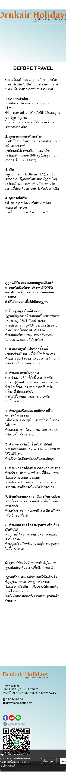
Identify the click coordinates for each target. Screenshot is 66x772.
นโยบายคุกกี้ (8, 765)
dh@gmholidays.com (19, 702)
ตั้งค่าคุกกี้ (48, 761)
